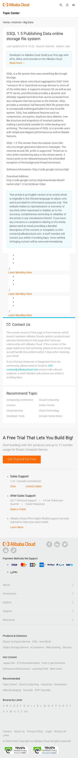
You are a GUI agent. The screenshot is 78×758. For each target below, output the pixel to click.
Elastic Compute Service (16, 641)
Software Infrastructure (16, 668)
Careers (7, 731)
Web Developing (12, 690)
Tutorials (28, 690)
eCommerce (37, 647)
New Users (56, 668)
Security (67, 647)
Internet (11, 405)
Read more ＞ (17, 62)
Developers (60, 684)
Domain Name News (50, 416)
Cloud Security (14, 410)
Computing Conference (19, 399)
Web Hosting (53, 647)
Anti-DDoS (45, 641)
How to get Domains (53, 662)
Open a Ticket (18, 509)
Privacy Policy (35, 731)
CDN (34, 641)
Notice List (60, 731)
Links (6, 735)
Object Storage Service (16, 647)
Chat (13, 486)
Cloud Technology (49, 410)
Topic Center (10, 684)
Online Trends (46, 405)
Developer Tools (15, 416)
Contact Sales (34, 486)
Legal (48, 731)
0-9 (26, 711)
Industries (46, 684)
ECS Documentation (28, 662)
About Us (19, 731)
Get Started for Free (22, 459)
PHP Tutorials (42, 690)
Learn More (14, 272)
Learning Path (40, 668)
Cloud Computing (49, 399)
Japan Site (9, 662)
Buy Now (26, 272)
